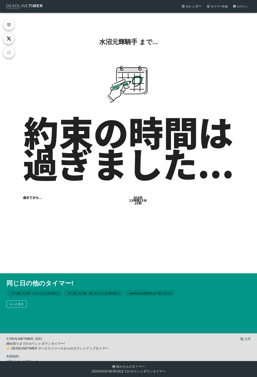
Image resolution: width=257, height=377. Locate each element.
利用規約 (12, 356)
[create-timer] (8, 24)
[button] (34, 293)
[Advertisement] (128, 22)
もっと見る (17, 304)
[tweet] (8, 38)
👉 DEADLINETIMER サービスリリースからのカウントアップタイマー (57, 348)
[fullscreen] (8, 52)
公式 (245, 338)
